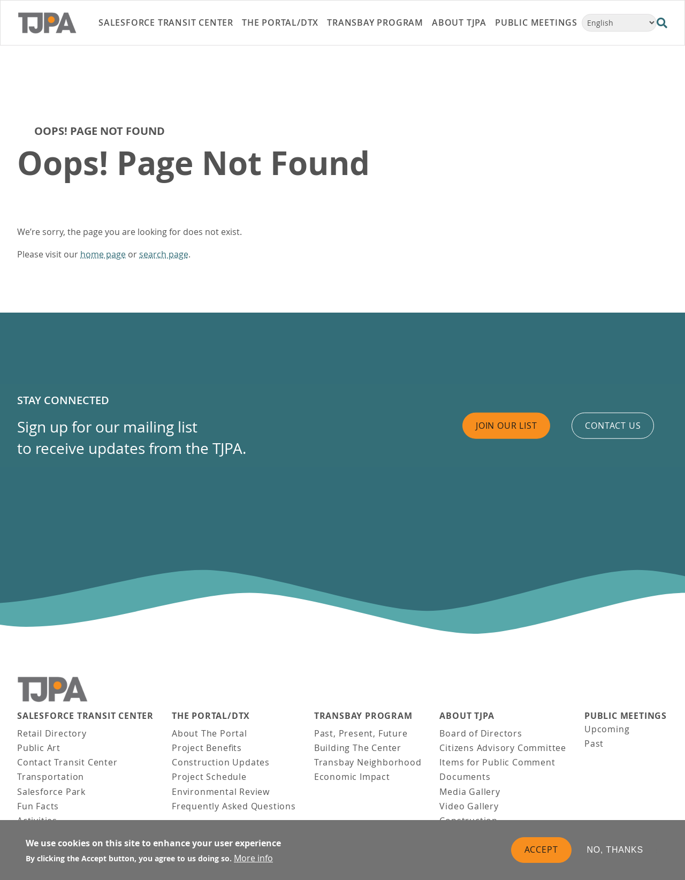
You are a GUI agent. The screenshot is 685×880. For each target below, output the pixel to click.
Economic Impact (352, 777)
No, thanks (615, 855)
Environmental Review (221, 792)
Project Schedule (209, 777)
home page (103, 254)
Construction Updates (221, 762)
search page (163, 254)
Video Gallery (468, 806)
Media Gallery (469, 792)
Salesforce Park (51, 792)
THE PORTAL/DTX (211, 716)
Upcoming (606, 729)
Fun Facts (38, 806)
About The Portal (209, 733)
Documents (464, 777)
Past (594, 743)
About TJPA (466, 716)
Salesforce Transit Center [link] (165, 22)
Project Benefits (207, 748)
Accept (541, 855)
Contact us (613, 425)
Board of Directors (480, 733)
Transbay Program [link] (375, 22)
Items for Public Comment (497, 762)
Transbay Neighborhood (368, 762)
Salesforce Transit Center (85, 716)
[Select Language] (619, 23)
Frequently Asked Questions (234, 806)
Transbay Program (363, 716)
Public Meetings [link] (536, 22)
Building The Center (357, 748)
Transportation (50, 777)
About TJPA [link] (459, 22)
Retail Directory (52, 733)
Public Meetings (625, 716)
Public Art (38, 748)
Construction (468, 820)
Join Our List (506, 425)
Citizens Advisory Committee (502, 748)
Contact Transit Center (67, 762)
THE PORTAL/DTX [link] (280, 22)
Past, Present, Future (361, 733)
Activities (37, 820)
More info (253, 863)
